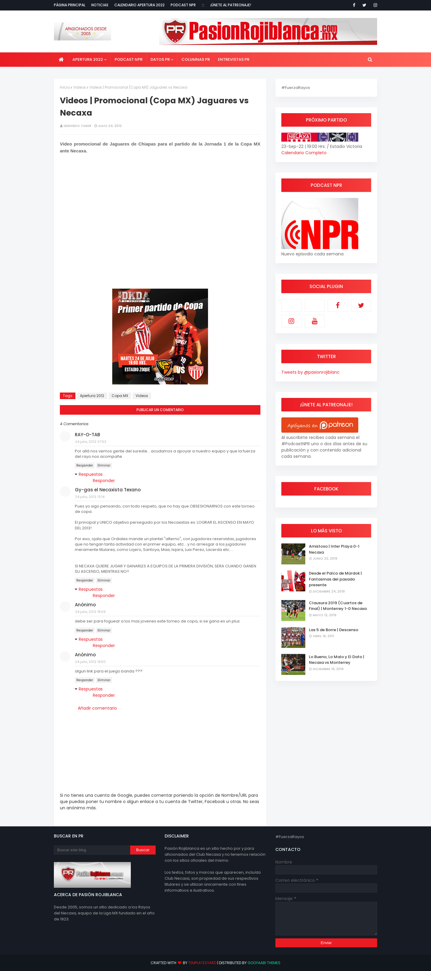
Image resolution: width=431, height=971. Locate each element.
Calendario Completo (304, 153)
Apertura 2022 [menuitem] (87, 59)
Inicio (65, 87)
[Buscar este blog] (92, 850)
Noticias (99, 4)
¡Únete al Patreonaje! (230, 4)
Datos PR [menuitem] (160, 59)
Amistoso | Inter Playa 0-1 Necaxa (334, 549)
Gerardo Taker (77, 125)
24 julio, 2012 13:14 (89, 496)
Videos (79, 87)
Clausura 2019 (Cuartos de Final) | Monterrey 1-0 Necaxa (338, 606)
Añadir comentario (97, 708)
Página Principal (69, 4)
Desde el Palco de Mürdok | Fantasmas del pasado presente (335, 579)
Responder (84, 465)
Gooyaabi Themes (264, 962)
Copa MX (120, 395)
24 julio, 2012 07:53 (90, 441)
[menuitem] (61, 59)
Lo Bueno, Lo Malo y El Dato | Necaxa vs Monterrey (336, 660)
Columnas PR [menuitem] (195, 59)
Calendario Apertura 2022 (139, 4)
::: (203, 4)
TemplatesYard (202, 962)
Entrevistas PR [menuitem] (233, 59)
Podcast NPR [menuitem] (128, 59)
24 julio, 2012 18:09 (90, 611)
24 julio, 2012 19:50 (90, 661)
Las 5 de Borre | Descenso (333, 630)
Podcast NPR (183, 4)
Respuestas (91, 474)
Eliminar (104, 465)
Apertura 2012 (92, 395)
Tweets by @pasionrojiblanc (310, 372)
